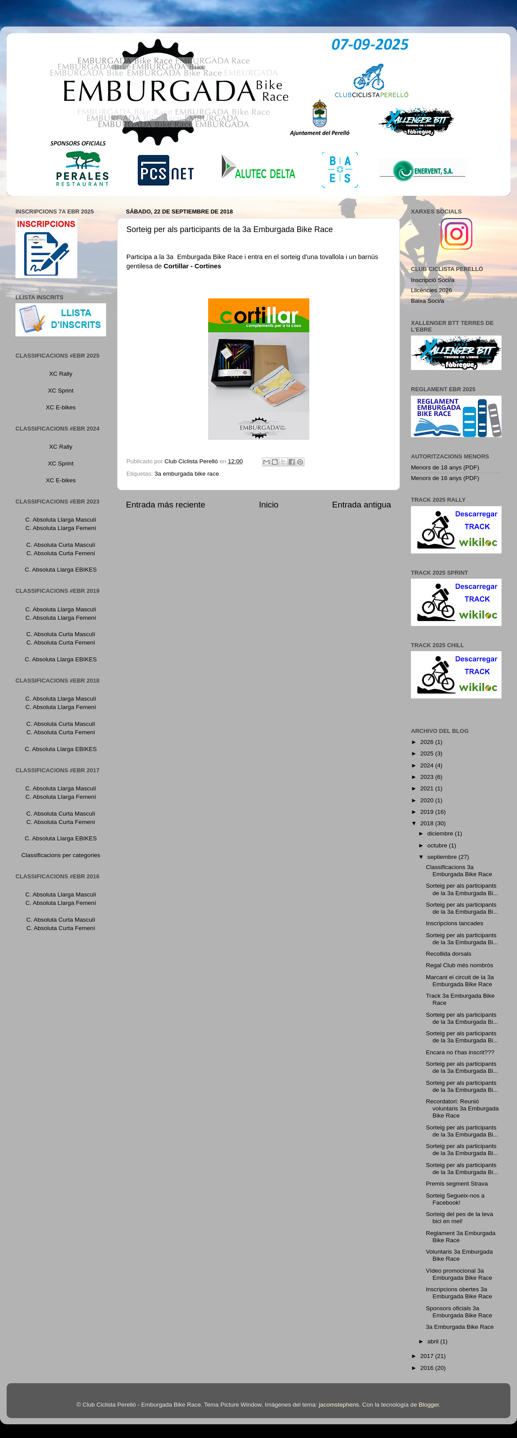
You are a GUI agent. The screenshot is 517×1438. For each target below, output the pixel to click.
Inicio (268, 504)
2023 (427, 777)
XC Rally (60, 373)
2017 (427, 1356)
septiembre (443, 857)
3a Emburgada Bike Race (460, 1327)
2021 (427, 788)
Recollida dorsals (448, 953)
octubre (438, 845)
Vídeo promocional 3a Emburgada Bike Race (459, 1274)
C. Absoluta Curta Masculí (60, 545)
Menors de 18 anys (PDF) (445, 467)
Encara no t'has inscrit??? (460, 1052)
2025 (427, 753)
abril (433, 1341)
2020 (427, 800)
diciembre (441, 833)
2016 (427, 1368)
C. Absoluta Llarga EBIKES (61, 569)
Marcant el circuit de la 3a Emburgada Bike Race (460, 981)
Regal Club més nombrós (459, 965)
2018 (427, 823)
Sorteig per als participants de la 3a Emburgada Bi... (462, 889)
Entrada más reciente (165, 504)
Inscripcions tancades (454, 923)
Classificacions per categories (60, 855)
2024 (427, 765)
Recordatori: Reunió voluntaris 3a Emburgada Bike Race (462, 1108)
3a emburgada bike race (187, 473)
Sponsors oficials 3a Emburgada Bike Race (459, 1312)
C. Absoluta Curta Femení (61, 553)
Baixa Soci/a (427, 301)
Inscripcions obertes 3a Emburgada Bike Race (459, 1293)
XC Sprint (61, 390)
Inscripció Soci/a (432, 280)
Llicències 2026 (431, 290)
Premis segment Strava (457, 1183)
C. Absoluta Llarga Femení (61, 528)
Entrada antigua (361, 504)
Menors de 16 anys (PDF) (445, 478)
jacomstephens (339, 1404)
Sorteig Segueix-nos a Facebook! (455, 1199)
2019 (427, 812)
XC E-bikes (61, 407)
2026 (427, 742)
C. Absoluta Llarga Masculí (60, 519)
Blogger (428, 1404)
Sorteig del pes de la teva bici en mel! (459, 1217)
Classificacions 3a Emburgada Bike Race (459, 870)
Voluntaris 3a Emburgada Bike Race (459, 1255)
